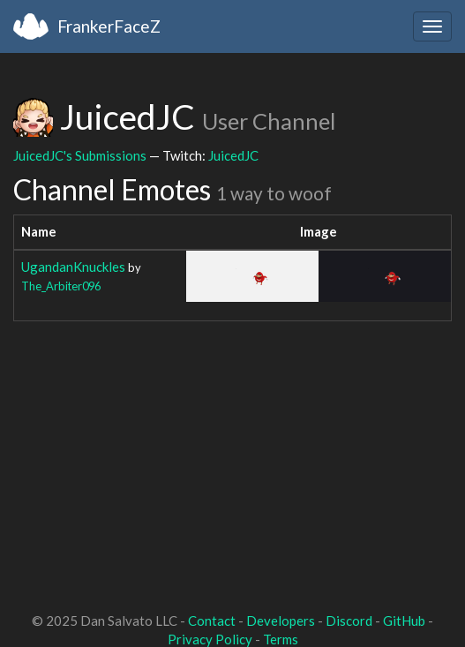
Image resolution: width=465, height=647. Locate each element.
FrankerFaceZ (109, 26)
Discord (349, 620)
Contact (212, 620)
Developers (280, 620)
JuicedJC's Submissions (79, 155)
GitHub (404, 620)
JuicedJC (233, 155)
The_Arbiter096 (61, 286)
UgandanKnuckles (73, 267)
